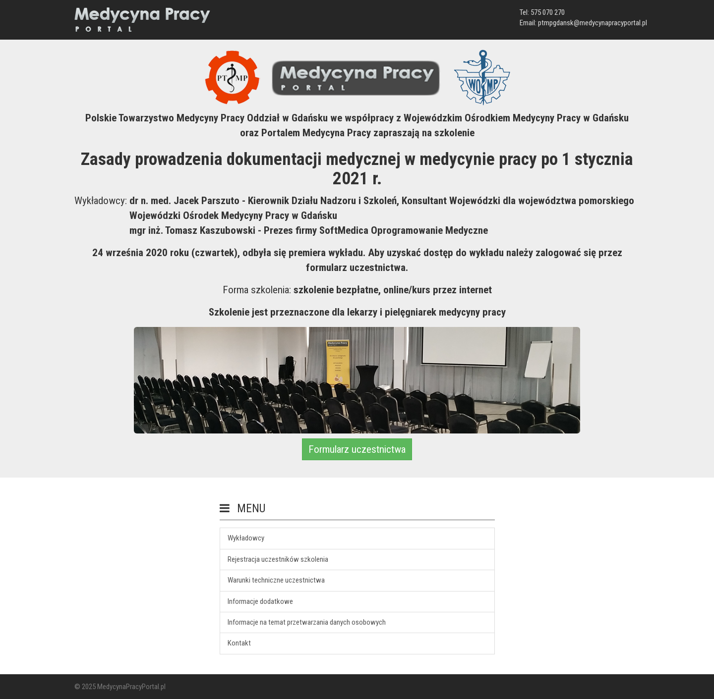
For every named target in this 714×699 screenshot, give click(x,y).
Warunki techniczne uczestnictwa (276, 580)
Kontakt (239, 643)
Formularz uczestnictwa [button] (357, 449)
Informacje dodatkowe (260, 601)
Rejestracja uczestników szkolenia (278, 559)
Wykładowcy (246, 538)
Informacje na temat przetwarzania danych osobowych (307, 622)
